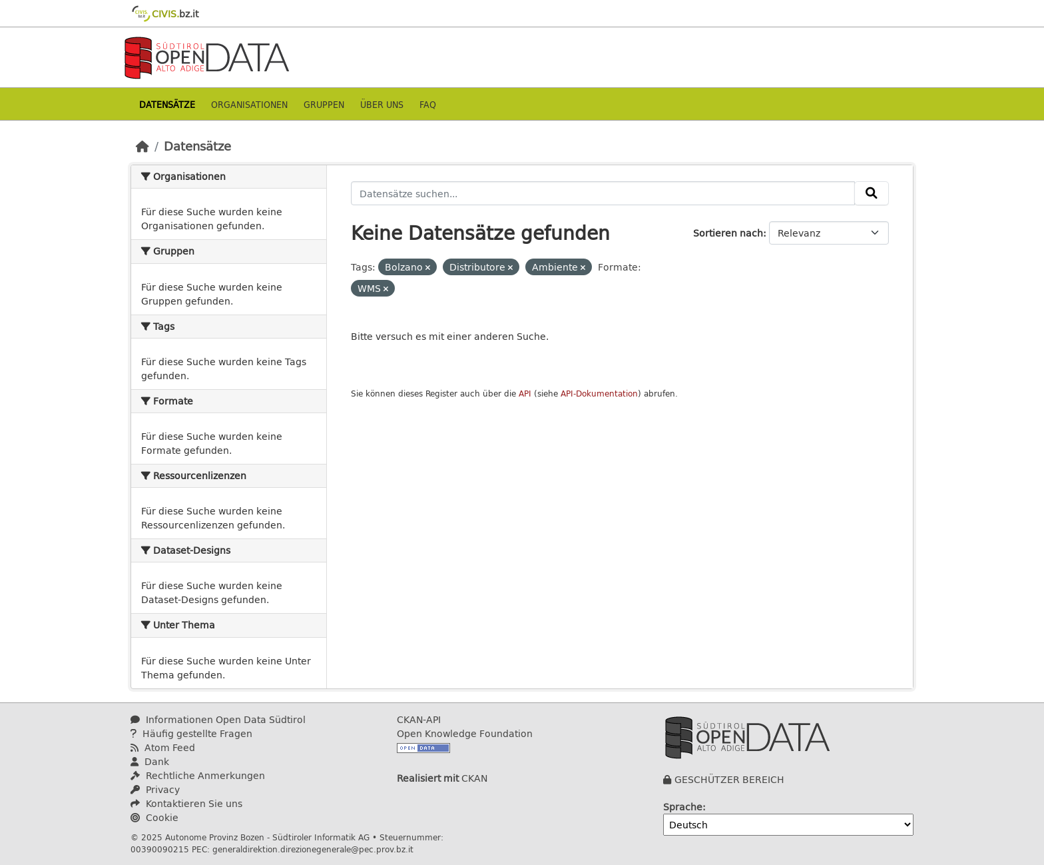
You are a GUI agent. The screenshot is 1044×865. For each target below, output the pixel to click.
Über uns (381, 104)
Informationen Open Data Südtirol (218, 719)
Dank (149, 761)
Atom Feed (162, 747)
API (525, 393)
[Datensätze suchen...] (603, 193)
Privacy (155, 789)
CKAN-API (419, 719)
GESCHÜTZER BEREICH (729, 779)
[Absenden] (871, 193)
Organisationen (249, 104)
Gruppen (324, 104)
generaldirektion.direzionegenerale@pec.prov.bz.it (312, 849)
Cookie (154, 817)
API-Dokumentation (599, 393)
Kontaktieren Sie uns (186, 803)
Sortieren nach (728, 233)
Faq (427, 104)
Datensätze (167, 104)
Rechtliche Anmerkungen (197, 775)
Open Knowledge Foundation (465, 733)
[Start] (142, 146)
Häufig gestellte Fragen (191, 733)
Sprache (682, 807)
